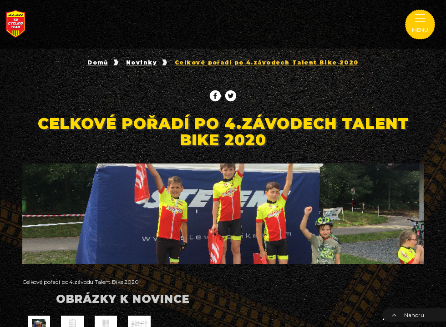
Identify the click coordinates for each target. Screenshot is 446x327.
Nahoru (407, 315)
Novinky (141, 62)
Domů (97, 62)
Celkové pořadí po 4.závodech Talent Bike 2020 (267, 62)
